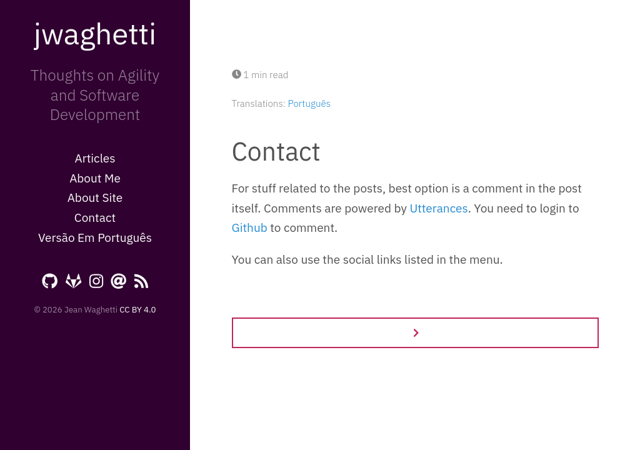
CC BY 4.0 (137, 309)
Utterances (438, 208)
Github (250, 227)
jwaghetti (95, 33)
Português (309, 103)
